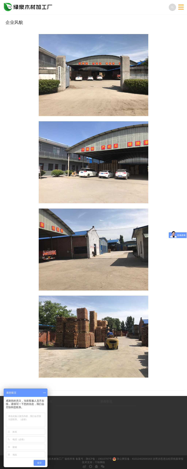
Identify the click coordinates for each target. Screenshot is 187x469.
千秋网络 (100, 462)
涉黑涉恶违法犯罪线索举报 (168, 458)
